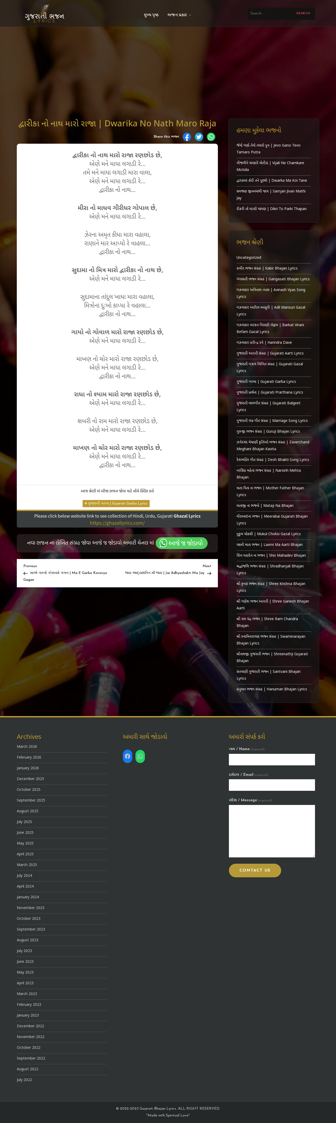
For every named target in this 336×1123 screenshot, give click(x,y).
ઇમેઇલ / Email (248, 775)
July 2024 (24, 875)
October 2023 (28, 918)
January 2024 (28, 897)
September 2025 (31, 800)
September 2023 (31, 929)
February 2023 (29, 1004)
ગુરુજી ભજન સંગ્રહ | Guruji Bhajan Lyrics (268, 431)
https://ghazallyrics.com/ (117, 522)
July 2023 (24, 951)
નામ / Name (247, 749)
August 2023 (27, 940)
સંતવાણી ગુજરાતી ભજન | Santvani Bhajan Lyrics (269, 675)
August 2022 (27, 1069)
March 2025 (27, 865)
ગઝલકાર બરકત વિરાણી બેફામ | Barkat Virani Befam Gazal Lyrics (270, 329)
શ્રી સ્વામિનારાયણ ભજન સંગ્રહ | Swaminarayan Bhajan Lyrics (271, 640)
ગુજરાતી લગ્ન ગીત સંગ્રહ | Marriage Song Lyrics (272, 420)
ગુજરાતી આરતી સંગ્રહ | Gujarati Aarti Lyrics (270, 353)
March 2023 (27, 994)
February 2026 (29, 757)
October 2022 (28, 1047)
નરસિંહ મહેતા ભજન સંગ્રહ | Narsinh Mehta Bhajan (269, 474)
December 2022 (30, 1026)
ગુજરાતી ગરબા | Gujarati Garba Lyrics (118, 504)
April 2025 (25, 854)
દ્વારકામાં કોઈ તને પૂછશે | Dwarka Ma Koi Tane (272, 180)
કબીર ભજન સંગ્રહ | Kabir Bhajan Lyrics (267, 268)
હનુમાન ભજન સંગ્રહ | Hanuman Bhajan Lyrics (272, 689)
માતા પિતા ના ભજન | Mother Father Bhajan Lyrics (270, 492)
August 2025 (27, 811)
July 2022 (24, 1080)
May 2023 (25, 972)
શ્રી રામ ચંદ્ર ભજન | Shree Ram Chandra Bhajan (267, 622)
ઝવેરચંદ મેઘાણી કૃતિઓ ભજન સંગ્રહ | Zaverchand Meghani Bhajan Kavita (273, 446)
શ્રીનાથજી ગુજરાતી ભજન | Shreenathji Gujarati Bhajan (272, 658)
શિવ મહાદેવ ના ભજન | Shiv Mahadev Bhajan (271, 555)
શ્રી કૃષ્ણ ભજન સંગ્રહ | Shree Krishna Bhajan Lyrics (271, 587)
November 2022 (30, 1037)
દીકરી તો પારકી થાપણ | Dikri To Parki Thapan (272, 209)
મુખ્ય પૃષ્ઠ (151, 15)
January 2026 (28, 768)
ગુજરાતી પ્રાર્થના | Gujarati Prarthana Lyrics (270, 392)
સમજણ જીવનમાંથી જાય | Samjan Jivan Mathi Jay (271, 195)
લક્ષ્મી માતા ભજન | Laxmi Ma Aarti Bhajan (270, 544)
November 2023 (30, 908)
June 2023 (25, 961)
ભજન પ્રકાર (179, 15)
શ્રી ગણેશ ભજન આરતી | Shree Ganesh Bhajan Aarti (273, 605)
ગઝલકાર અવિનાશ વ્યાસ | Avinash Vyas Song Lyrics (271, 293)
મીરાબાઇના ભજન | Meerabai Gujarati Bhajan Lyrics (272, 520)
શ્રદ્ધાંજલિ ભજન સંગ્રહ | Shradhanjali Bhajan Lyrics (270, 570)
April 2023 (25, 983)
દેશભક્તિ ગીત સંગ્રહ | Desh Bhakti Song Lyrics (273, 460)
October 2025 (28, 789)
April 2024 (25, 886)
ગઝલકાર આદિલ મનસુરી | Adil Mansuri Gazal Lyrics (271, 311)
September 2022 (31, 1058)
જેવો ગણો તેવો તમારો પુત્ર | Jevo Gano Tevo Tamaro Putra (269, 149)
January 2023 (28, 1015)
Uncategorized (249, 257)
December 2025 (30, 779)
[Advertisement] (168, 66)
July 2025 (24, 822)
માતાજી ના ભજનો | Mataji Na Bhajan (265, 505)
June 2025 (25, 832)
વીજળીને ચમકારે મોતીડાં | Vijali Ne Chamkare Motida (270, 167)
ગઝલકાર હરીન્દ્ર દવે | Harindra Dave (264, 342)
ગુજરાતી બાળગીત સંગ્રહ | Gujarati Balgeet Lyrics (269, 407)
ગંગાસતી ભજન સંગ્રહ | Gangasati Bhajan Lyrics (273, 279)
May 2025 (25, 843)
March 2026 (27, 746)
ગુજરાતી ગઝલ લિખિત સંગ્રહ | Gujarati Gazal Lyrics (270, 368)
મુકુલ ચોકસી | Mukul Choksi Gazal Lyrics (269, 534)
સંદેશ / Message (250, 800)
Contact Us (255, 870)
